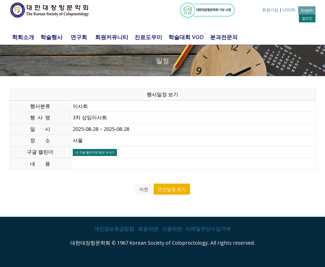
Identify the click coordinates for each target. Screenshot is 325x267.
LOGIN (289, 10)
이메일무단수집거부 (208, 228)
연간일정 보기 (172, 189)
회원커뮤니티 (111, 37)
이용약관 (172, 228)
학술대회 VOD (186, 37)
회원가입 (270, 10)
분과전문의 (224, 37)
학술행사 (51, 37)
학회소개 (23, 37)
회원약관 (148, 228)
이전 (143, 189)
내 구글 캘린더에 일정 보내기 (94, 152)
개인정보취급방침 (114, 228)
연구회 (79, 37)
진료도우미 (148, 37)
